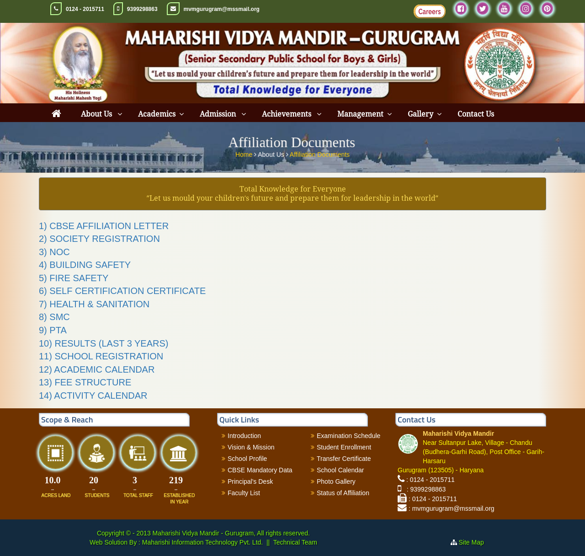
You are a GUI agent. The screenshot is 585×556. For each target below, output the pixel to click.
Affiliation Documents (320, 153)
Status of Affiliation (343, 493)
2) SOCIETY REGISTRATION (99, 239)
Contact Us (475, 114)
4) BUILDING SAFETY (85, 265)
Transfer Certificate (344, 458)
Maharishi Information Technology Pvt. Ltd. (201, 542)
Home (244, 153)
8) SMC (54, 317)
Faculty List (244, 493)
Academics (157, 114)
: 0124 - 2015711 (430, 479)
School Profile (247, 458)
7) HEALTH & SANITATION (94, 304)
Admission (219, 114)
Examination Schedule (348, 435)
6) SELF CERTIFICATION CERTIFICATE (122, 291)
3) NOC (54, 252)
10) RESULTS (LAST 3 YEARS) (103, 343)
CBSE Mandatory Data (260, 470)
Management (360, 114)
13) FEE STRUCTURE (85, 382)
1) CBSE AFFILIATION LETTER (104, 226)
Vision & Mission (251, 447)
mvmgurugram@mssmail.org (222, 9)
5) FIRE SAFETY (73, 278)
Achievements (287, 114)
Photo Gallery (336, 481)
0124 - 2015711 (85, 9)
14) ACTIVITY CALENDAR (93, 395)
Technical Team (295, 542)
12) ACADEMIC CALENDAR (96, 369)
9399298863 (142, 9)
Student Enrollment (344, 447)
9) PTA (53, 330)
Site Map (475, 542)
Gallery (420, 114)
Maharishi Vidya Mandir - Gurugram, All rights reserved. (231, 533)
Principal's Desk (250, 481)
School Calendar (340, 470)
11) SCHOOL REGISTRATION (101, 356)
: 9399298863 (424, 489)
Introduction (244, 435)
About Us (97, 114)
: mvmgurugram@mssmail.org (452, 508)
